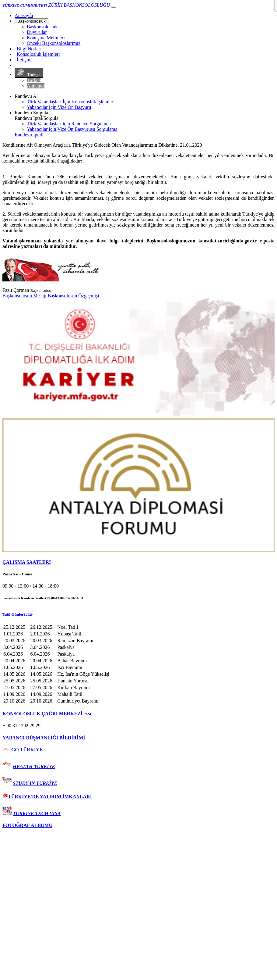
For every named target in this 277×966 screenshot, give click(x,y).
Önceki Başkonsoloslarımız (53, 43)
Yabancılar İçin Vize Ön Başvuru (59, 107)
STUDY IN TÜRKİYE (35, 783)
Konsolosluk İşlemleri (38, 54)
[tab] (138, 562)
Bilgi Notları (29, 48)
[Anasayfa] (24, 15)
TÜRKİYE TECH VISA (37, 813)
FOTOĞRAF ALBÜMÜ (27, 825)
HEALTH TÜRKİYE (34, 766)
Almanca (35, 85)
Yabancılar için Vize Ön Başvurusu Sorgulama (72, 129)
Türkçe (29, 73)
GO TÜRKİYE (27, 749)
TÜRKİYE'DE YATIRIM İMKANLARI (47, 796)
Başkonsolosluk (31, 21)
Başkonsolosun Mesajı (24, 295)
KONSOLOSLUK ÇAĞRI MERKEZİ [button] (46, 713)
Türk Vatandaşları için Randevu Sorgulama (69, 123)
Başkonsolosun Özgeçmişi (73, 295)
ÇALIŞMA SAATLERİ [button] (26, 562)
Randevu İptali (29, 134)
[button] (138, 614)
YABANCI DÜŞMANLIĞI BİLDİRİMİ (43, 737)
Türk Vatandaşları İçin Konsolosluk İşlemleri (71, 101)
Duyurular (37, 32)
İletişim (24, 59)
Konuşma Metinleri (46, 37)
